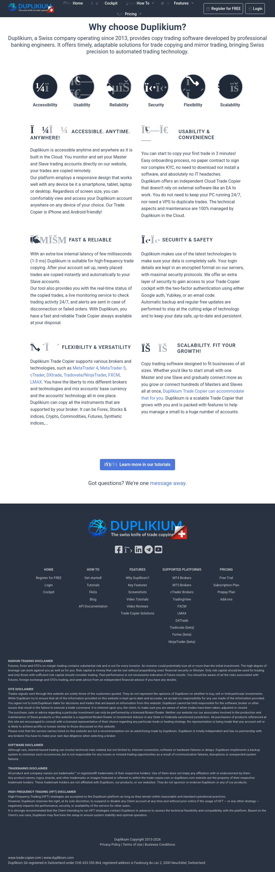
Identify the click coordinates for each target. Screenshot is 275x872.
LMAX (36, 382)
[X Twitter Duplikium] (128, 550)
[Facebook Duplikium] (118, 550)
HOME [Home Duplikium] (48, 569)
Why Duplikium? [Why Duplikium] (137, 578)
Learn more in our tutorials (137, 464)
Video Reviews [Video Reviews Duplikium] (137, 606)
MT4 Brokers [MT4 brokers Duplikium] (181, 578)
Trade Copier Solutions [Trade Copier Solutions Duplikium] (137, 613)
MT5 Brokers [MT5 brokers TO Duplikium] (181, 585)
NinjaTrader (95, 375)
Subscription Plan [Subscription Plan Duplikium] (226, 585)
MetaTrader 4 (85, 368)
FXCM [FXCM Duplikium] (182, 606)
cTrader (37, 375)
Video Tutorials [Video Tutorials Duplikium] (137, 599)
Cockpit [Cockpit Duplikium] (48, 592)
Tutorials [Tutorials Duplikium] (93, 585)
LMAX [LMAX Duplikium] (182, 613)
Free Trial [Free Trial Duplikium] (226, 578)
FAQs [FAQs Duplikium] (93, 592)
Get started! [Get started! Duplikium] (93, 578)
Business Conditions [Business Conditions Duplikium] (160, 844)
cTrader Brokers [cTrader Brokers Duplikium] (182, 592)
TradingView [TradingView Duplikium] (182, 599)
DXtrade (54, 375)
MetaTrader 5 (113, 368)
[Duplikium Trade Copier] (137, 530)
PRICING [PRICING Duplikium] (226, 569)
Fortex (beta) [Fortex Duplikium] (181, 634)
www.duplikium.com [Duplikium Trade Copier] (59, 858)
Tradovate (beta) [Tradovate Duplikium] (182, 627)
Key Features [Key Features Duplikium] (137, 585)
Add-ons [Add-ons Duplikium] (226, 599)
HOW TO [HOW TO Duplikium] (93, 569)
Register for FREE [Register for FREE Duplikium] (48, 578)
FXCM (114, 375)
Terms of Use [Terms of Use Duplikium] (132, 844)
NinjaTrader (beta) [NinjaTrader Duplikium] (181, 642)
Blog (93, 599)
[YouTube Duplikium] (158, 550)
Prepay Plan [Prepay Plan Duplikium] (226, 592)
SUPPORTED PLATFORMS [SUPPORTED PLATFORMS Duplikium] (181, 569)
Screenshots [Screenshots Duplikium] (137, 592)
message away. (168, 483)
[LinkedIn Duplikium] (138, 550)
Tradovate (73, 375)
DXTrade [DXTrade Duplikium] (182, 620)
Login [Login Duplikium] (49, 585)
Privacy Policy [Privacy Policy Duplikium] (110, 844)
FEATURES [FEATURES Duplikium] (137, 569)
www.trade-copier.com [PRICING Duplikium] (24, 858)
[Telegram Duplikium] (148, 550)
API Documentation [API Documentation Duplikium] (93, 606)
